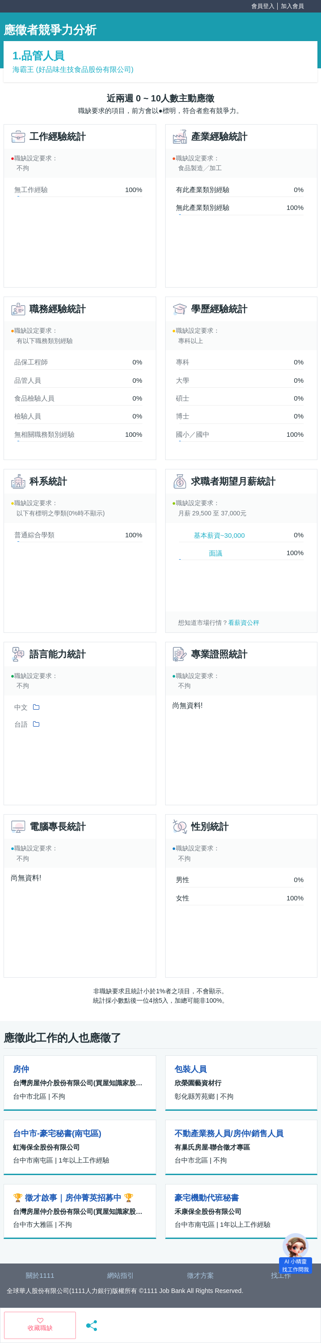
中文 (21, 707)
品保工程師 (31, 362)
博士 (182, 416)
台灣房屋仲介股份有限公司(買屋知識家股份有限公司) (80, 1083)
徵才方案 (200, 1275)
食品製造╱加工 (200, 168)
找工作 (281, 1275)
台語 (21, 724)
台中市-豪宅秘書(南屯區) (57, 1133)
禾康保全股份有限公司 (208, 1211)
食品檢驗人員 (34, 398)
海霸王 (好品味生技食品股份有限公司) (73, 69)
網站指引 (120, 1275)
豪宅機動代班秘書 (207, 1197)
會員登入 (263, 6)
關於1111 (40, 1275)
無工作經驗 (31, 189)
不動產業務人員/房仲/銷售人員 (229, 1133)
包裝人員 (191, 1069)
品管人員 (27, 380)
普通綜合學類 (34, 535)
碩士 (182, 398)
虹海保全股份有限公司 (46, 1147)
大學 (182, 380)
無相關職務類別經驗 (44, 434)
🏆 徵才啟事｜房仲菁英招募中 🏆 (73, 1197)
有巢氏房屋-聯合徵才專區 (212, 1147)
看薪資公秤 (243, 622)
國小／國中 (192, 434)
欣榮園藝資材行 (198, 1083)
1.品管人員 (38, 56)
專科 (182, 362)
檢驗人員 (27, 416)
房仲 (21, 1069)
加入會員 (292, 6)
